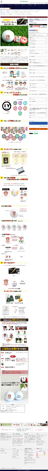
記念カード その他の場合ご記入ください (35, 62)
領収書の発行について (4, 433)
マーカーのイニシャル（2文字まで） (34, 53)
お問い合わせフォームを (28, 462)
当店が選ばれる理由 (39, 444)
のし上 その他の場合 (32, 101)
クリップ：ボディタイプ (32, 40)
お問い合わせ (33, 2)
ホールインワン (3, 4)
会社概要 (46, 2)
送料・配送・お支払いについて (41, 435)
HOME (1, 11)
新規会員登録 (2, 450)
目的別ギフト (30, 4)
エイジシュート (11, 4)
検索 (10, 8)
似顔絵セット (4, 12)
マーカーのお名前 (31, 56)
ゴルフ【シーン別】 (15, 455)
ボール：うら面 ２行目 (32, 90)
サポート (38, 433)
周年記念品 (14, 456)
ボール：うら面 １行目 (32, 87)
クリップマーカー (11, 11)
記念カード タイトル (32, 59)
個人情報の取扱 (13, 468)
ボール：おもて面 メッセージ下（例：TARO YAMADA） (37, 80)
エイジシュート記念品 (6, 11)
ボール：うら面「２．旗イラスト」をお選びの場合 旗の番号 (37, 94)
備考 (30, 117)
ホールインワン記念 (15, 450)
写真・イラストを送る (39, 440)
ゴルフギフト (17, 4)
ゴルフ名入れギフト (15, 454)
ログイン (46, 3)
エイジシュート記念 (15, 451)
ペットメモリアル (37, 4)
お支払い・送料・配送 (16, 433)
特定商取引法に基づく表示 (5, 468)
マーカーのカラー (32, 50)
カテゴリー (14, 448)
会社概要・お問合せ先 (28, 448)
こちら (4, 439)
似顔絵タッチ (31, 37)
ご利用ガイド (42, 2)
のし (30, 97)
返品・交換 (26, 433)
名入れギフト (24, 4)
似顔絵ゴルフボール (5, 14)
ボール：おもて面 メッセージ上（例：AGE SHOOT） (36, 76)
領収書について (38, 438)
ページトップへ (46, 422)
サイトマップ (19, 468)
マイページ (2, 448)
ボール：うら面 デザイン (33, 83)
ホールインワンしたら (39, 443)
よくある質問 (38, 2)
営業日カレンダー (39, 448)
